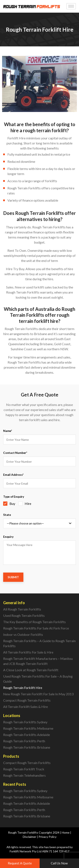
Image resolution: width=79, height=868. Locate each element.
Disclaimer (29, 836)
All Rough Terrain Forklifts (22, 609)
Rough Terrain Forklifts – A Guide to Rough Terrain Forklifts (39, 643)
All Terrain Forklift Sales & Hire (25, 707)
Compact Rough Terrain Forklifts (27, 700)
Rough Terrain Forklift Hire (22, 688)
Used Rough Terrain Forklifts (24, 615)
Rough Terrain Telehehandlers (24, 775)
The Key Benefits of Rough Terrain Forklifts (34, 622)
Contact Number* (15, 452)
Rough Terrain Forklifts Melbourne (28, 728)
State (7, 514)
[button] (20, 863)
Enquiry (8, 536)
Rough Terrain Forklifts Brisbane (26, 747)
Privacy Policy (47, 836)
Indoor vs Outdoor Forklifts (23, 634)
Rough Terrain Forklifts (23, 832)
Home (66, 832)
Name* (7, 431)
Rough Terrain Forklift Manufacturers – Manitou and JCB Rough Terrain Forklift (38, 661)
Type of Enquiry (13, 496)
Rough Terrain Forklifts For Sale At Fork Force (36, 628)
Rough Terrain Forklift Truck (23, 769)
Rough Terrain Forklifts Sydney (25, 722)
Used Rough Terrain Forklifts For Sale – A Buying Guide (38, 678)
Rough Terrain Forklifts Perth (24, 741)
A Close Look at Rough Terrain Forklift (30, 670)
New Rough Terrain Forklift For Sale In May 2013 (38, 694)
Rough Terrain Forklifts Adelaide (26, 735)
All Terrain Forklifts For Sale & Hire (28, 652)
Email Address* (13, 474)
